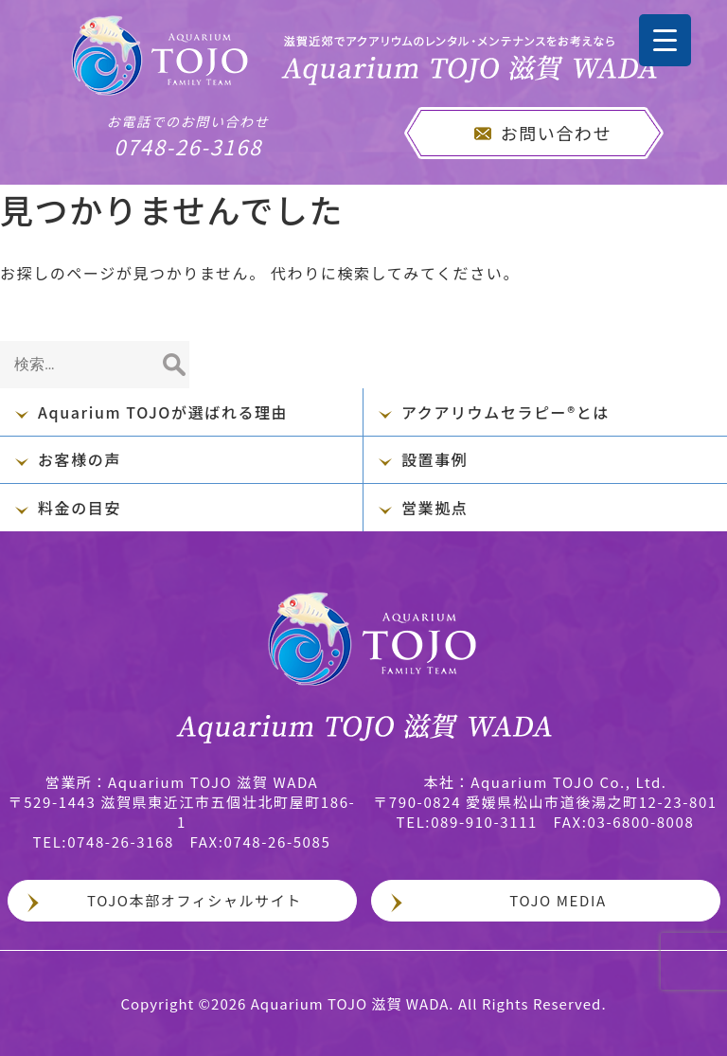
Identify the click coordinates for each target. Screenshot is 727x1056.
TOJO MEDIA (557, 900)
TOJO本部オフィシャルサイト (194, 900)
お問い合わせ (556, 132)
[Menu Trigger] (665, 40)
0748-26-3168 (188, 136)
